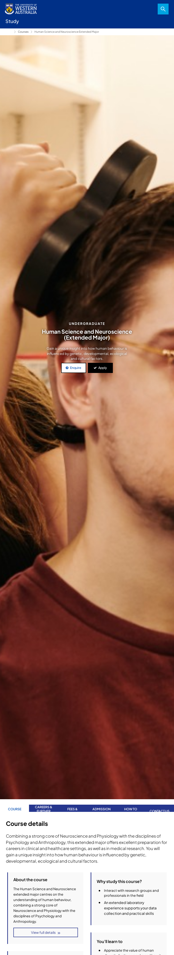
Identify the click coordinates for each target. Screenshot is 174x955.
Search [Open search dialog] (163, 9)
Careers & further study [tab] (43, 805)
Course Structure (113, 916)
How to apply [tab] (130, 805)
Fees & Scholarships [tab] (72, 805)
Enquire (75, 368)
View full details (43, 932)
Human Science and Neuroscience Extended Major (66, 31)
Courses (23, 31)
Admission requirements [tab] (101, 805)
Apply (102, 368)
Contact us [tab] (159, 806)
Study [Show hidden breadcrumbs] (8, 31)
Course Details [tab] (14, 805)
